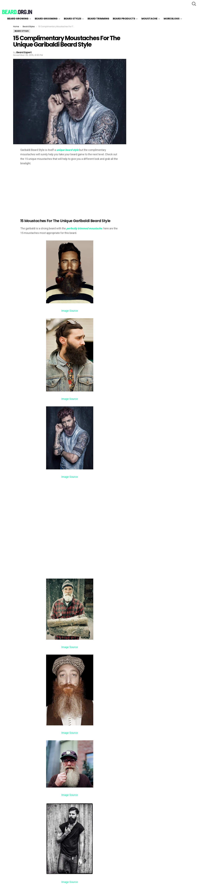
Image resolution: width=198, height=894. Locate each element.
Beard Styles (72, 18)
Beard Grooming (46, 18)
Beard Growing (17, 18)
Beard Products (124, 18)
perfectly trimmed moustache (84, 228)
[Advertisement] (45, 190)
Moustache (149, 18)
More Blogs (171, 18)
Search (193, 3)
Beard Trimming (98, 18)
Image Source (69, 310)
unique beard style (67, 149)
